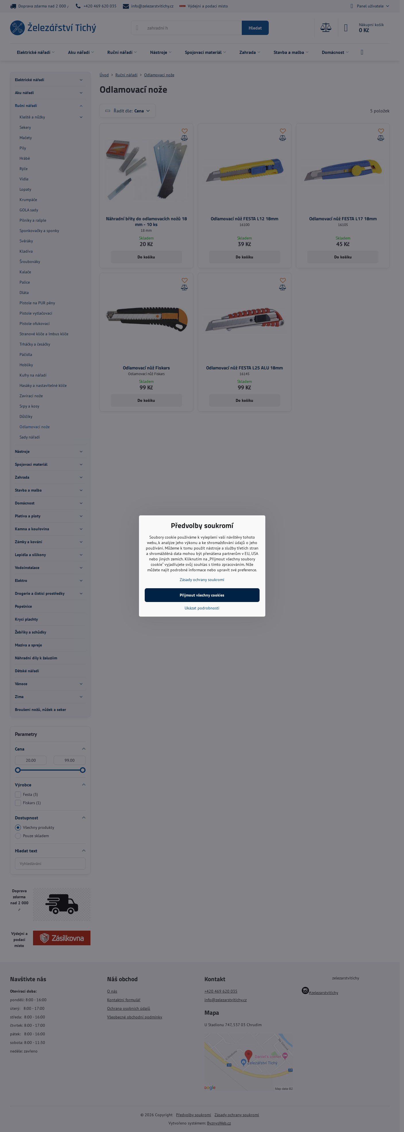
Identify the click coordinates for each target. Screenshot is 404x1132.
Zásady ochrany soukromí (202, 579)
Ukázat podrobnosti (202, 608)
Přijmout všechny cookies (202, 595)
